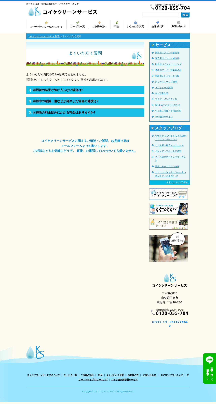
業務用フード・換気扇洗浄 (168, 70)
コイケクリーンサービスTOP (44, 36)
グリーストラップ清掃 (166, 81)
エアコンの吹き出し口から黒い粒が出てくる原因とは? (170, 174)
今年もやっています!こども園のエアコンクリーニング (170, 137)
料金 (100, 377)
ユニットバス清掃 (164, 87)
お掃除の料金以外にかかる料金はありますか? (62, 112)
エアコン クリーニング (171, 377)
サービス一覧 (70, 377)
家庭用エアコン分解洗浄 (167, 58)
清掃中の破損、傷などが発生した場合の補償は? (63, 101)
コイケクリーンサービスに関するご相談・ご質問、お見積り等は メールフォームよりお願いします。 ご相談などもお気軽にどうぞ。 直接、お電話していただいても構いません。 (85, 146)
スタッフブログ (166, 128)
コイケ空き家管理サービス (124, 382)
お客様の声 (133, 377)
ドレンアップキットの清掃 (168, 151)
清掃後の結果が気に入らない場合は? (56, 90)
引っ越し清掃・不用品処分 (168, 110)
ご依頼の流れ (87, 377)
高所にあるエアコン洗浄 (167, 166)
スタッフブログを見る (177, 182)
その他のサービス (164, 116)
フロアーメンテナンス (166, 99)
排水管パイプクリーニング (168, 64)
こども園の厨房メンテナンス (169, 145)
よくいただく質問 (115, 377)
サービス (161, 45)
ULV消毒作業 (161, 93)
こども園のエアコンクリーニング (170, 159)
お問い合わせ (149, 377)
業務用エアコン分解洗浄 (167, 52)
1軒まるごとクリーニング (167, 105)
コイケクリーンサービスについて (43, 377)
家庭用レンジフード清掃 (167, 76)
